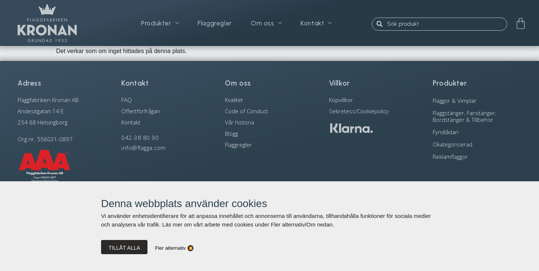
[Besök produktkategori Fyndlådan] (477, 132)
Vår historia (239, 122)
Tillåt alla (124, 248)
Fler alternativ (170, 248)
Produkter (160, 23)
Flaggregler (215, 23)
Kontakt (316, 23)
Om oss (266, 23)
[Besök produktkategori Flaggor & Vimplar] (477, 100)
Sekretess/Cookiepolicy (359, 111)
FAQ (126, 100)
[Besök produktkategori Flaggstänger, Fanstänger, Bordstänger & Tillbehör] (477, 116)
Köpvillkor (341, 100)
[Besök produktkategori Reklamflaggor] (477, 156)
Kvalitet (234, 100)
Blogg (231, 133)
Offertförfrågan (140, 111)
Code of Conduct (246, 111)
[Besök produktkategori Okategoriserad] (477, 144)
